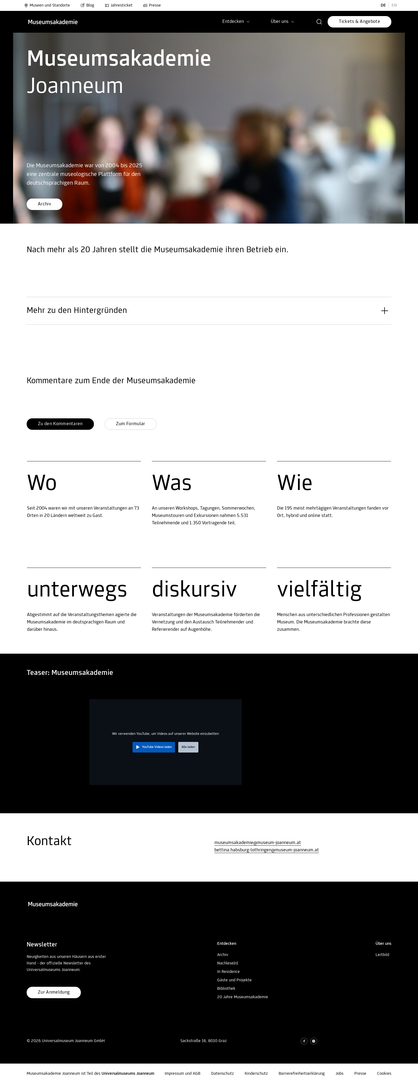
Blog (87, 5)
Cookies (384, 1073)
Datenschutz (222, 1073)
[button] (319, 22)
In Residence (228, 972)
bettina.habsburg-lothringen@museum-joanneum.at (266, 850)
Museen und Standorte (47, 5)
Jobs (339, 1073)
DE (383, 5)
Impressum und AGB (182, 1073)
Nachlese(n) (227, 963)
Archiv (222, 955)
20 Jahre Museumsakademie (242, 997)
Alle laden (188, 747)
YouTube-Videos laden (157, 747)
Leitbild (382, 955)
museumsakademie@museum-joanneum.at (257, 842)
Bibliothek (226, 988)
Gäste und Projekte (234, 980)
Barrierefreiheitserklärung (302, 1073)
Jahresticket (119, 5)
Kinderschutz (256, 1073)
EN (394, 5)
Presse (152, 5)
